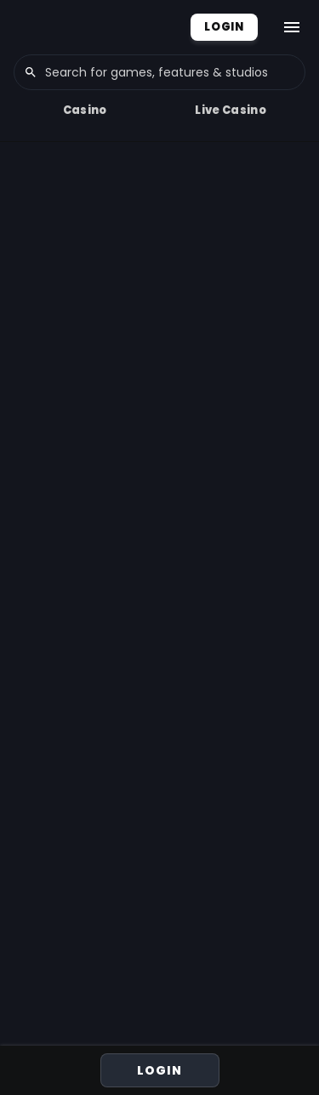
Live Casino (230, 110)
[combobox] (159, 72)
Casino (85, 110)
